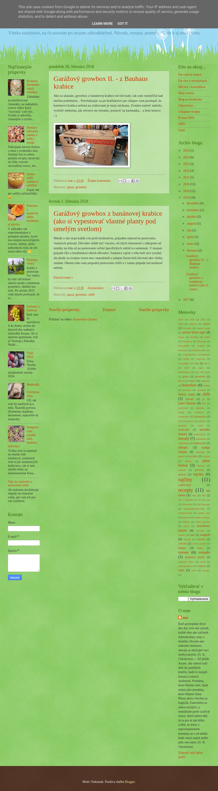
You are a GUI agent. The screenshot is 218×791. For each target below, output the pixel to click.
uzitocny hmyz (186, 561)
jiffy (204, 403)
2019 (186, 191)
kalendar (200, 408)
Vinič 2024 (30, 355)
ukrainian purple (195, 557)
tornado (204, 552)
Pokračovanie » (63, 277)
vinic (181, 570)
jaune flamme (187, 403)
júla (189, 230)
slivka (186, 526)
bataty (181, 337)
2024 (186, 157)
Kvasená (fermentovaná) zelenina (33, 86)
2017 (186, 299)
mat (185, 617)
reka (194, 495)
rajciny (198, 474)
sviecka (201, 539)
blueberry (187, 341)
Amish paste (203, 328)
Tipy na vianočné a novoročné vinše (20, 483)
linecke (190, 421)
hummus (187, 390)
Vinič (181, 130)
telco (200, 548)
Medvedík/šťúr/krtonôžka (33, 390)
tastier (182, 548)
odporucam (199, 443)
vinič (193, 570)
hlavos (181, 380)
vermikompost (185, 566)
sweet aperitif (199, 543)
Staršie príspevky (154, 309)
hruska (206, 385)
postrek (182, 470)
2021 (186, 177)
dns (196, 363)
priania (182, 474)
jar (203, 399)
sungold (205, 534)
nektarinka (201, 438)
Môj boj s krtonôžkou (191, 87)
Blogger (130, 782)
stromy (181, 535)
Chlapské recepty (189, 111)
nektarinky (183, 443)
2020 (186, 184)
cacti (207, 350)
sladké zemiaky (202, 517)
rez (203, 495)
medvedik (183, 429)
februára (192, 250)
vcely (203, 561)
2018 (186, 197)
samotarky (187, 504)
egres (201, 367)
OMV (182, 124)
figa (197, 372)
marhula (182, 425)
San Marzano (203, 504)
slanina (186, 521)
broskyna (182, 350)
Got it (122, 24)
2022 (186, 170)
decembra (193, 203)
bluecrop (201, 341)
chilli (91, 294)
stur (192, 534)
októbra (192, 216)
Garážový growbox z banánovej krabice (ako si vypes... (197, 281)
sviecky (182, 543)
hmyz (192, 380)
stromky (200, 530)
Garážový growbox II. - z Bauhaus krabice (197, 261)
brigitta (201, 345)
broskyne (196, 350)
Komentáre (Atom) (85, 319)
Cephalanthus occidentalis (196, 354)
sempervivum (185, 513)
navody (183, 438)
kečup (181, 412)
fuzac (207, 372)
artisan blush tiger (193, 332)
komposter (183, 416)
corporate (200, 358)
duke (186, 367)
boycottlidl (183, 345)
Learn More (102, 24)
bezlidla (194, 337)
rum (208, 499)
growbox (81, 187)
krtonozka (200, 416)
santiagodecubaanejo (194, 508)
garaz (70, 187)
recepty (185, 490)
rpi (199, 499)
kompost (199, 412)
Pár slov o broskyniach (192, 80)
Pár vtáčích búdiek (190, 74)
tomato (183, 552)
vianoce (201, 566)
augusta (192, 223)
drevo (207, 363)
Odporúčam (185, 105)
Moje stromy (186, 93)
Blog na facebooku (190, 99)
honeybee (189, 385)
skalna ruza (204, 513)
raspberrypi (184, 485)
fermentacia (184, 372)
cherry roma (186, 394)
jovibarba (183, 408)
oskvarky (200, 452)
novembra (193, 210)
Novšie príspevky (64, 309)
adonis (206, 323)
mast (200, 425)
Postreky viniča (32, 261)
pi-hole (194, 456)
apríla (191, 237)
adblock (193, 323)
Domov (109, 309)
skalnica (186, 517)
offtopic (183, 447)
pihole (188, 461)
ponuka (201, 465)
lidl (180, 421)
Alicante (187, 328)
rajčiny (185, 479)
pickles (206, 456)
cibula (186, 358)
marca (191, 243)
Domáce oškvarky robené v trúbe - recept (32, 135)
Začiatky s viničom (33, 308)
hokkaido (205, 380)
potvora (199, 470)
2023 (186, 164)
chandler (201, 390)
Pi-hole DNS (186, 118)
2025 (186, 150)
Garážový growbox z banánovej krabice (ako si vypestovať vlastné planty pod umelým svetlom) (108, 221)
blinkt (207, 337)
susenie (187, 539)
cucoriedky (183, 363)
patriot (181, 456)
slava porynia (203, 521)
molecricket (200, 434)
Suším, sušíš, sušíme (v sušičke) (33, 179)
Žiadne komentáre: (100, 180)
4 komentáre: (96, 288)
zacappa (206, 570)
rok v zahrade (185, 499)
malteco (202, 421)
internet (189, 399)
